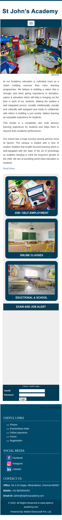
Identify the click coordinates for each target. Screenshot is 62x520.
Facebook (17, 458)
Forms (13, 436)
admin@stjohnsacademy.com (29, 495)
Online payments (18, 432)
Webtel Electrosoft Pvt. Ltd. (38, 511)
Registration (16, 440)
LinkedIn (16, 469)
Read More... (10, 168)
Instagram (17, 463)
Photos (13, 424)
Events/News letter (19, 428)
